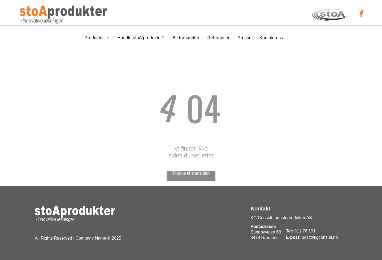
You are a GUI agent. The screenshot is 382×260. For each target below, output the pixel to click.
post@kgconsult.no (320, 237)
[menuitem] (97, 38)
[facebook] (361, 15)
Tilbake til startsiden (191, 173)
